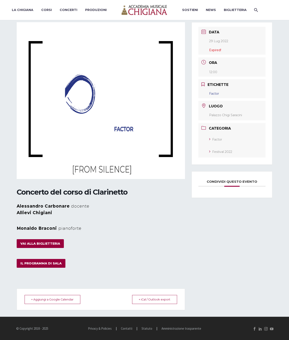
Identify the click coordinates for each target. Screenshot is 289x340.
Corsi (46, 10)
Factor (215, 139)
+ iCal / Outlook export (153, 299)
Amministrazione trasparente (181, 328)
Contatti (126, 328)
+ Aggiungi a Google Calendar (53, 299)
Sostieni (190, 10)
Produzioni (96, 10)
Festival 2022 (220, 152)
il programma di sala (41, 263)
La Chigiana (22, 10)
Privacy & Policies (100, 328)
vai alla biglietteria (40, 244)
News (211, 10)
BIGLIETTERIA (235, 10)
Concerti (68, 10)
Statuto (147, 328)
